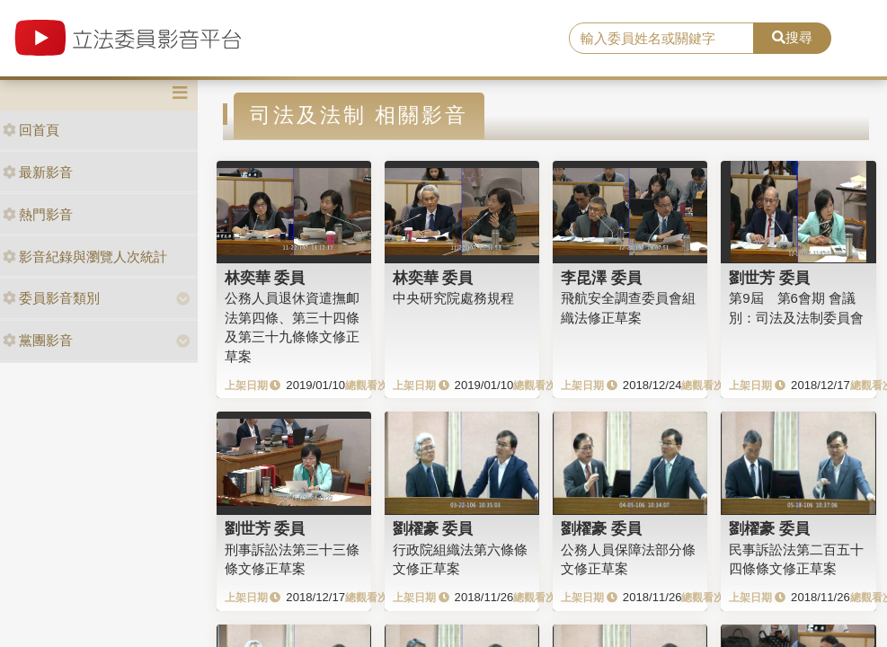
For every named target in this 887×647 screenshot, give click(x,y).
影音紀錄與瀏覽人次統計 (85, 256)
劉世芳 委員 (769, 278)
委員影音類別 (51, 298)
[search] (661, 38)
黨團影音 (38, 340)
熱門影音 (38, 214)
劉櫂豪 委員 (433, 528)
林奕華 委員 (265, 278)
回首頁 (31, 129)
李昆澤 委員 (601, 278)
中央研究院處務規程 (453, 298)
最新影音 (38, 172)
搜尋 (792, 37)
